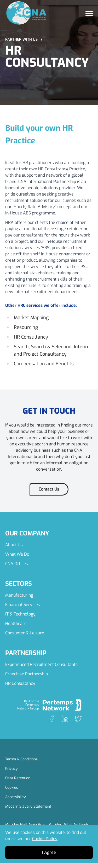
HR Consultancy (20, 683)
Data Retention (17, 778)
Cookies (11, 787)
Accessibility (15, 796)
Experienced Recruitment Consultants (41, 664)
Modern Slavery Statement (28, 806)
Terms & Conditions (21, 759)
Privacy (11, 768)
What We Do (17, 554)
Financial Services (22, 604)
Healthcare (16, 623)
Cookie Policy (44, 838)
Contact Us (49, 489)
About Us (14, 545)
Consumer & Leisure (24, 633)
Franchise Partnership (26, 674)
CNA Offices (16, 563)
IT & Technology (20, 614)
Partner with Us (23, 39)
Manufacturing (19, 595)
